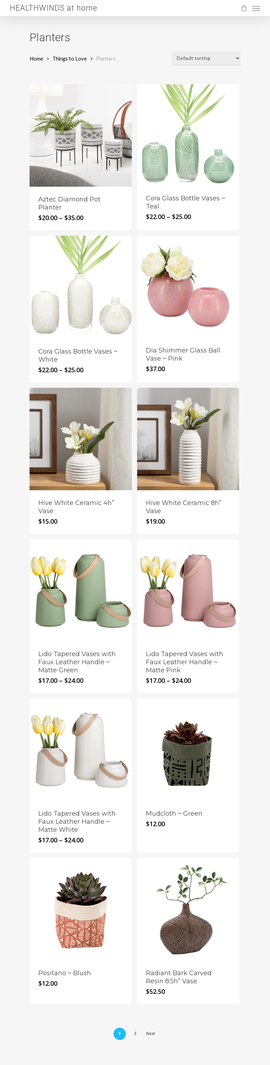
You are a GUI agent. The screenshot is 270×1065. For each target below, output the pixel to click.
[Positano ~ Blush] (81, 909)
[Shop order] (206, 58)
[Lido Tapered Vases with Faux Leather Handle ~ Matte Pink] (188, 590)
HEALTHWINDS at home (53, 8)
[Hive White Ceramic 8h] (188, 439)
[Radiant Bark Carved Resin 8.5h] (188, 909)
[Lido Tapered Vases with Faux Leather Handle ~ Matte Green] (81, 590)
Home (36, 58)
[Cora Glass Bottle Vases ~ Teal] (188, 135)
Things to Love (69, 58)
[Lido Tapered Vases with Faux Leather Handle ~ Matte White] (81, 749)
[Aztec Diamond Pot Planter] (81, 135)
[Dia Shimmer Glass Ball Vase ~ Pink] (188, 287)
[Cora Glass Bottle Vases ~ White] (81, 287)
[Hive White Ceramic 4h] (81, 439)
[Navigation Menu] (256, 8)
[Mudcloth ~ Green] (188, 749)
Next (150, 1033)
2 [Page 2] (135, 1033)
